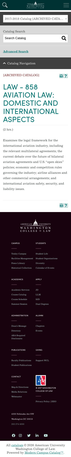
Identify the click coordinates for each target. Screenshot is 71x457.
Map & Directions (19, 387)
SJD (38, 299)
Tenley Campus (18, 254)
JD (37, 290)
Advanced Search (15, 51)
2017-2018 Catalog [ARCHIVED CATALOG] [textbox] (36, 19)
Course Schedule (19, 299)
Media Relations (19, 392)
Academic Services (20, 290)
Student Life (42, 254)
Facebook (13, 435)
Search (5, 5)
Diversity (40, 263)
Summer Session (19, 304)
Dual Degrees (42, 304)
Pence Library (18, 263)
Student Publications (21, 365)
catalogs (17, 445)
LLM (38, 294)
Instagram (20, 435)
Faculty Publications (21, 360)
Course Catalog (18, 294)
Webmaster (16, 396)
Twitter (29, 435)
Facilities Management (22, 258)
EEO (54, 401)
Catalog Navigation (21, 63)
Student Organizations (46, 258)
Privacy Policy (43, 401)
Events (39, 331)
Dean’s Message (18, 326)
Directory (16, 331)
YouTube (45, 435)
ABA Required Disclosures (18, 337)
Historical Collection (21, 268)
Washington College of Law (35, 225)
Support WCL (42, 360)
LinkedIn (37, 435)
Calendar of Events (45, 268)
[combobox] (35, 18)
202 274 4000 (17, 424)
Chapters (40, 326)
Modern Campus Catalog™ (44, 452)
